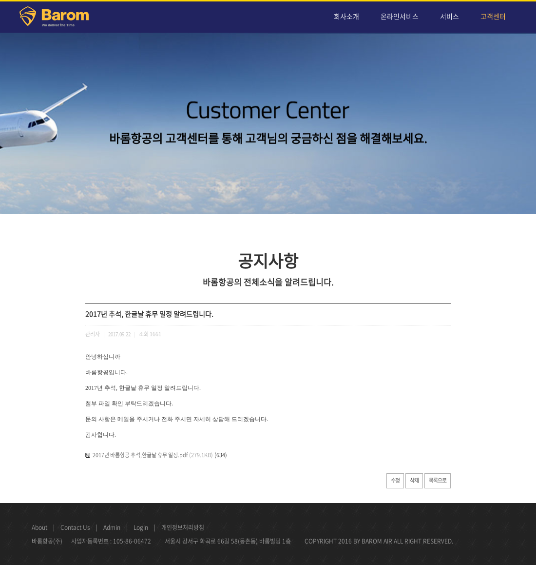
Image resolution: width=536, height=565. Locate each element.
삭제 (414, 480)
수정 (395, 480)
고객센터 (493, 16)
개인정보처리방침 (182, 527)
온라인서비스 (400, 16)
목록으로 (437, 480)
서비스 (449, 16)
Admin (111, 527)
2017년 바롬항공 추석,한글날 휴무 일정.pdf (140, 455)
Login (141, 527)
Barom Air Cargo (59, 18)
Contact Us (75, 527)
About (39, 527)
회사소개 (346, 16)
